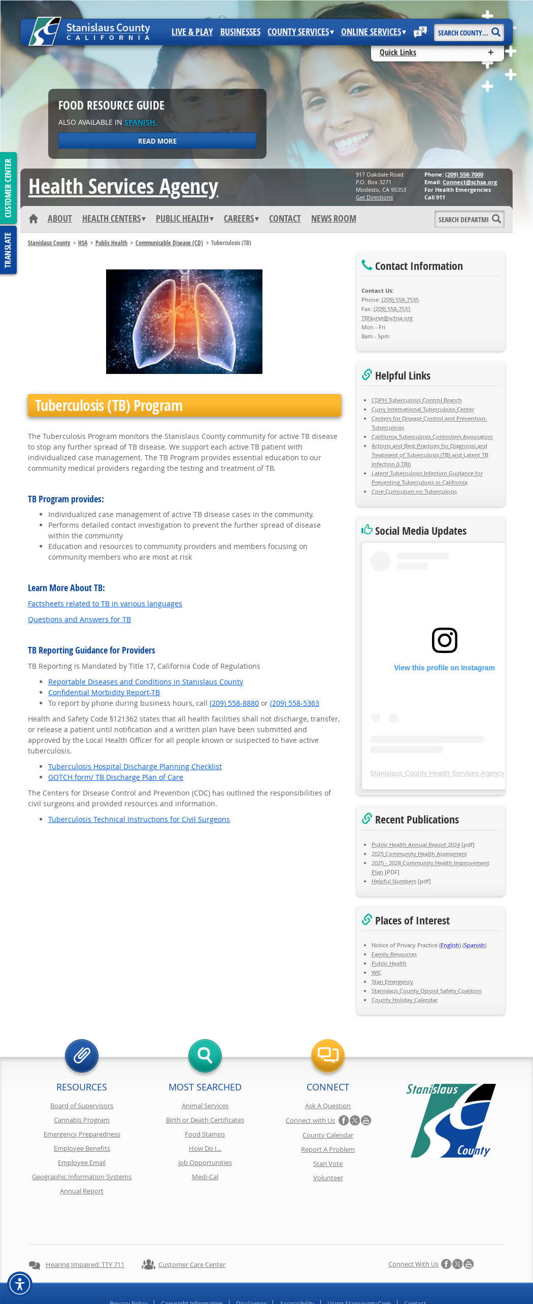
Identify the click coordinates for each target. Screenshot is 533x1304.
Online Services (373, 32)
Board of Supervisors (81, 1105)
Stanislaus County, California (276, 1294)
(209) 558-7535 (400, 299)
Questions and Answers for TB (79, 619)
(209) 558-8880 (234, 703)
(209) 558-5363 (294, 703)
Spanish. (140, 122)
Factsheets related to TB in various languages (105, 603)
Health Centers (114, 219)
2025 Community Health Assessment (419, 853)
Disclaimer (251, 1267)
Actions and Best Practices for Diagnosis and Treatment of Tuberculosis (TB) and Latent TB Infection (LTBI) (430, 455)
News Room (333, 219)
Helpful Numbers (394, 881)
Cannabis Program (82, 1119)
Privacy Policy (129, 1267)
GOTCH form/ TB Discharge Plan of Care (115, 777)
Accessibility (297, 1267)
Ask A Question (328, 1105)
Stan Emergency (392, 981)
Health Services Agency (123, 185)
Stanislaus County (49, 242)
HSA (82, 242)
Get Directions (374, 197)
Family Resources (394, 954)
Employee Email (82, 1162)
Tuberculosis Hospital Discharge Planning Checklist (135, 766)
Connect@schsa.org (470, 182)
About (60, 219)
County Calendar (328, 1135)
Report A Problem (328, 1149)
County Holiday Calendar (405, 1000)
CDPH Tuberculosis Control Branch (417, 400)
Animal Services (205, 1105)
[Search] (496, 28)
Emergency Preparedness (82, 1134)
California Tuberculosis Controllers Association (432, 436)
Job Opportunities (205, 1162)
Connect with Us (310, 1120)
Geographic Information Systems (81, 1176)
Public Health (185, 219)
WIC (377, 972)
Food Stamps (205, 1134)
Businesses (240, 32)
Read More (157, 141)
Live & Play (192, 32)
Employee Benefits (82, 1148)
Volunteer (328, 1177)
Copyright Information (192, 1267)
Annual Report (82, 1190)
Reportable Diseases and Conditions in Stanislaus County (145, 682)
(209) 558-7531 (392, 309)
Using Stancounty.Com (359, 1267)
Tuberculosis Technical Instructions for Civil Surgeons (139, 819)
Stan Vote (328, 1163)
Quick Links (398, 52)
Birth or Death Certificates (205, 1119)
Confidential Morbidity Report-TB (104, 692)
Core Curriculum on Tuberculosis (414, 491)
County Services (301, 32)
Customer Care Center (191, 1228)
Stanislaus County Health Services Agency (437, 773)
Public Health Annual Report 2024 (416, 844)
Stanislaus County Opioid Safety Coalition (427, 990)
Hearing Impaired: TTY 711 (85, 1228)
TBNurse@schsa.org (387, 318)
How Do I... (205, 1148)
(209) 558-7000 (464, 174)
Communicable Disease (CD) (169, 242)
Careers (241, 219)
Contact (285, 219)
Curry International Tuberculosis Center (423, 409)
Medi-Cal (205, 1176)
